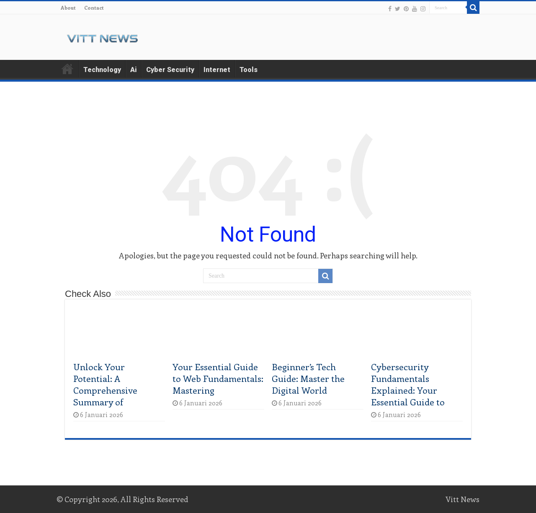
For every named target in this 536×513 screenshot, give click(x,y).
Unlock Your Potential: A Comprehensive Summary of (105, 384)
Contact (94, 7)
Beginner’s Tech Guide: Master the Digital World (308, 378)
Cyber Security (170, 70)
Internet (217, 70)
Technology (102, 70)
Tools (249, 70)
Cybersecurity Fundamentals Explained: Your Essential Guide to (408, 384)
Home (67, 68)
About (68, 7)
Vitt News (462, 499)
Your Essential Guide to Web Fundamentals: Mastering (218, 378)
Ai (133, 70)
